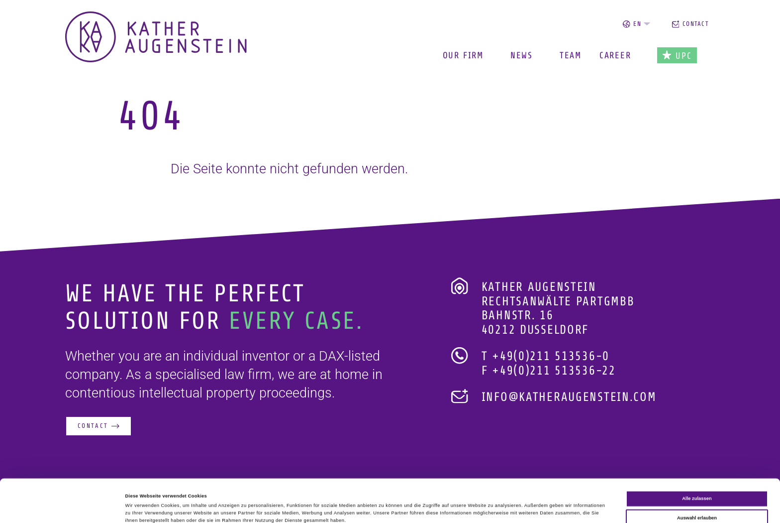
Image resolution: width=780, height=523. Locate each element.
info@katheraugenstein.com (569, 397)
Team (571, 55)
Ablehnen (697, 496)
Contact (690, 24)
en (636, 24)
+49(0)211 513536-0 (550, 356)
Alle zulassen (696, 458)
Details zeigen (418, 506)
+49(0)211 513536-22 (554, 371)
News (521, 55)
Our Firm (463, 55)
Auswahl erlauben (697, 477)
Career (615, 55)
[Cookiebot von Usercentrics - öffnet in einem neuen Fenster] (64, 506)
